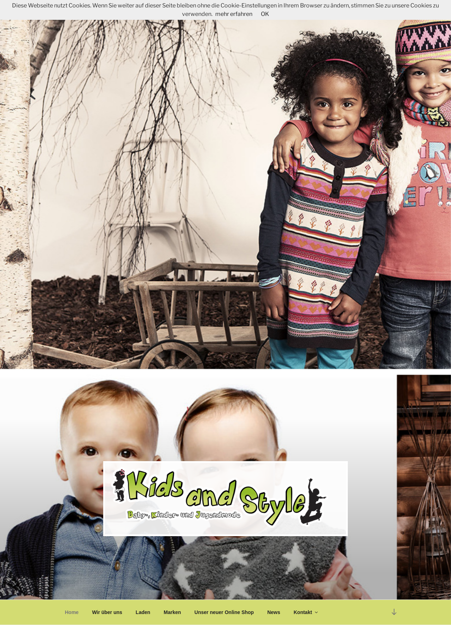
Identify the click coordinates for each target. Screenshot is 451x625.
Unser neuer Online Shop (224, 612)
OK (265, 14)
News (273, 612)
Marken (172, 612)
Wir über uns (107, 612)
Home (72, 612)
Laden (143, 612)
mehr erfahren (233, 14)
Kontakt (306, 612)
